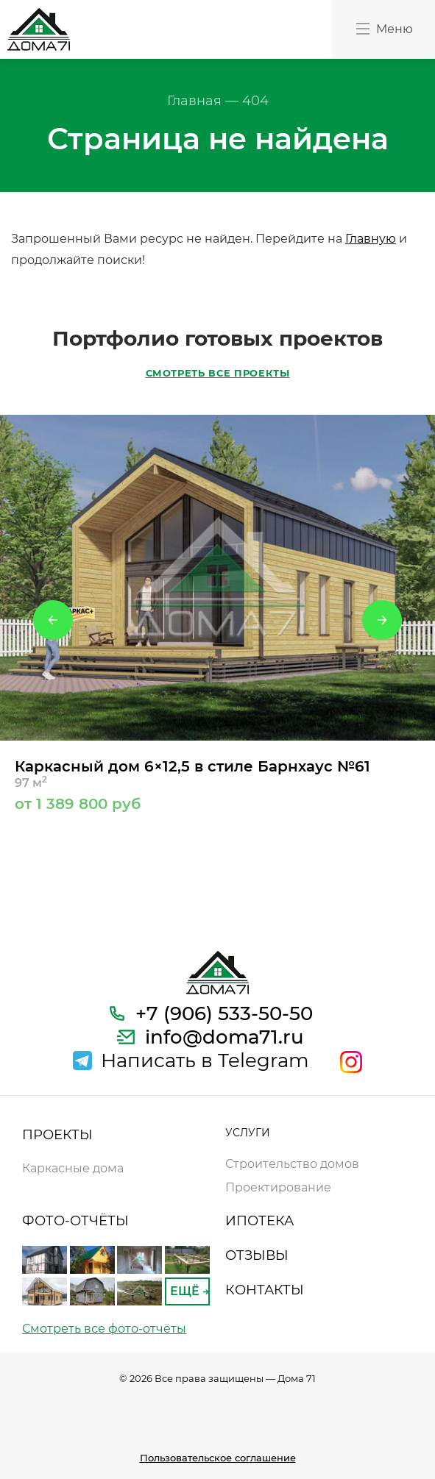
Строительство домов (292, 1164)
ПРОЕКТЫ (57, 1135)
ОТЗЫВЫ (257, 1255)
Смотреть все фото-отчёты (104, 1329)
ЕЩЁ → (189, 1291)
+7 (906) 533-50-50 (224, 1013)
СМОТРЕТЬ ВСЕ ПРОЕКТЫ (218, 373)
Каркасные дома (73, 1168)
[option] (217, 613)
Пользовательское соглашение (218, 1458)
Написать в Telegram (205, 1060)
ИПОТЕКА (259, 1221)
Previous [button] (53, 620)
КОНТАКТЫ (264, 1290)
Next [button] (382, 620)
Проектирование (278, 1187)
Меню (383, 29)
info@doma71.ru (224, 1037)
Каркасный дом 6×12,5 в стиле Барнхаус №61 (217, 784)
